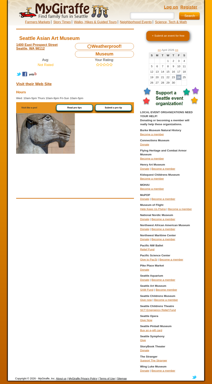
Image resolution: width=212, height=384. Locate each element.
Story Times (62, 22)
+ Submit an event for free (168, 35)
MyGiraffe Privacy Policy (83, 378)
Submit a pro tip (113, 107)
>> (176, 50)
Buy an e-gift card (151, 330)
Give (143, 340)
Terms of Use (107, 378)
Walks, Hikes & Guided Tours (95, 22)
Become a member (152, 134)
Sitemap (122, 378)
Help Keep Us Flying (153, 209)
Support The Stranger (153, 360)
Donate (144, 144)
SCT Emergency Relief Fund (158, 310)
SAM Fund (146, 289)
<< (159, 50)
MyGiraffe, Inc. (46, 378)
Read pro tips (74, 107)
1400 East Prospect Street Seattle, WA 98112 (37, 46)
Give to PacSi (148, 259)
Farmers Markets (37, 22)
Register (188, 7)
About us (61, 378)
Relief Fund (147, 249)
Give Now (146, 320)
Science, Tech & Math (171, 22)
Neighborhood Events (136, 22)
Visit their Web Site (34, 84)
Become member (166, 289)
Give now (146, 299)
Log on (171, 7)
